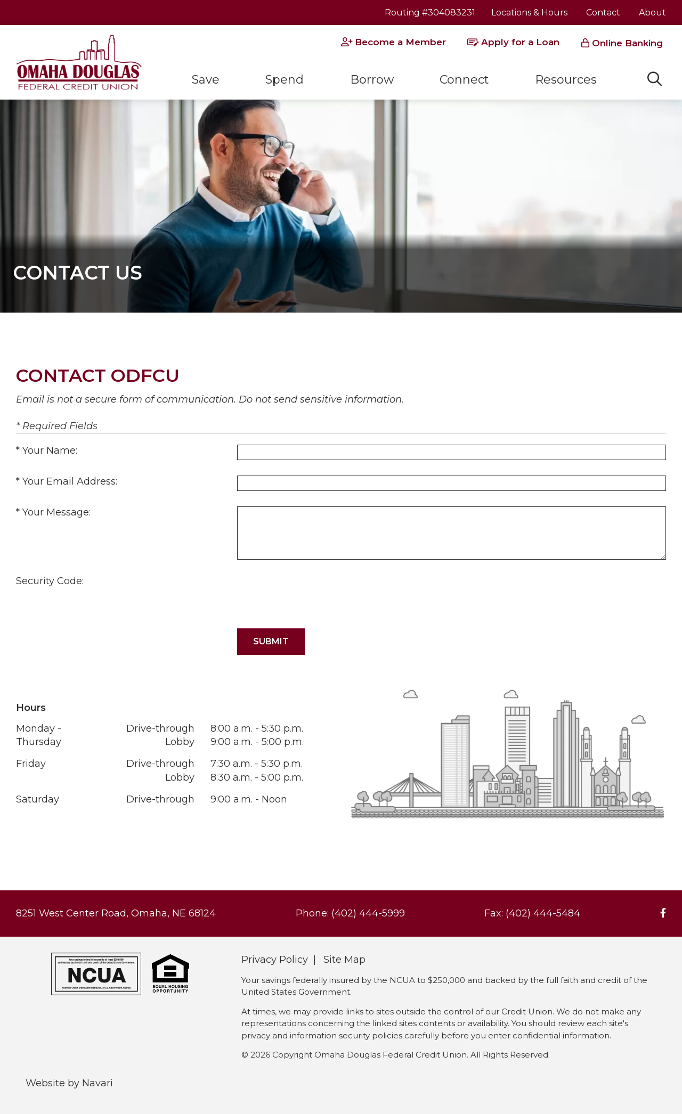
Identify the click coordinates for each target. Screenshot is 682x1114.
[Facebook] (663, 913)
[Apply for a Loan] (513, 43)
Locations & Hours (529, 12)
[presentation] (318, 596)
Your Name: (49, 450)
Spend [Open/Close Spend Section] (284, 79)
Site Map (344, 959)
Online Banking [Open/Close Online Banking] (627, 43)
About (652, 12)
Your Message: (56, 512)
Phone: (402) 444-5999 (350, 913)
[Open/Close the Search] (654, 79)
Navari (97, 1083)
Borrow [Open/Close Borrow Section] (372, 79)
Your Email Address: (69, 481)
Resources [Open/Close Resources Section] (566, 79)
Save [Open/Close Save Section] (206, 79)
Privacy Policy (274, 959)
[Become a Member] (393, 43)
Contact (603, 12)
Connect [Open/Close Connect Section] (464, 79)
